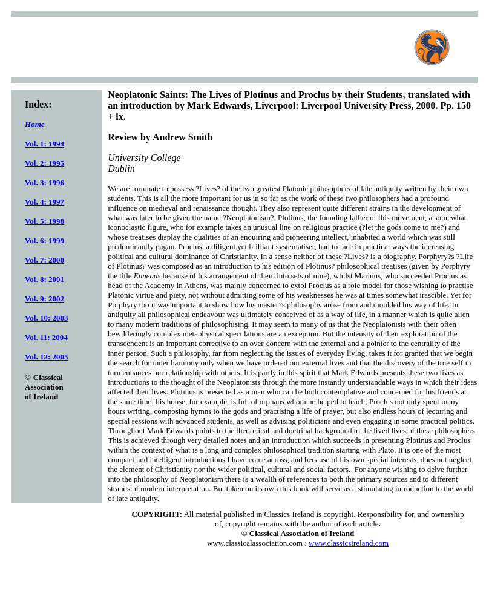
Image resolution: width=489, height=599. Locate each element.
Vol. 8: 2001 (44, 279)
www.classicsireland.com (349, 543)
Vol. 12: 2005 (46, 356)
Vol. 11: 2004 (46, 337)
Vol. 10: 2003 (46, 317)
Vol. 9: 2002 (44, 298)
